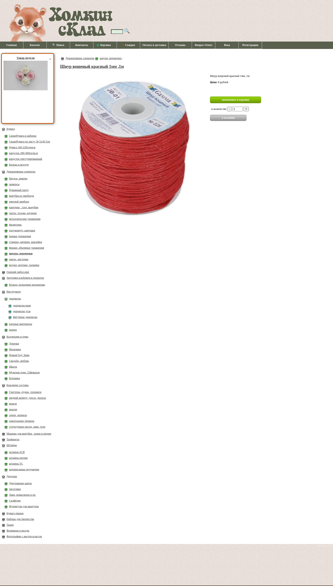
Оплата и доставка (154, 45)
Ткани (10, 524)
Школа (13, 366)
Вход (227, 45)
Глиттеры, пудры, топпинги (25, 392)
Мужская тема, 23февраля (24, 372)
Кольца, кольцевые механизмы (27, 284)
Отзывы (180, 45)
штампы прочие (18, 457)
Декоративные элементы (20, 171)
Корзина (104, 45)
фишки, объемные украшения (26, 247)
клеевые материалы (20, 324)
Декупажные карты (20, 483)
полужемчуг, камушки (22, 230)
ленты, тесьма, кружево (23, 213)
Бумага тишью (15, 513)
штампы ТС (16, 463)
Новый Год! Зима (19, 355)
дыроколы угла (22, 311)
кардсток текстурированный (25, 158)
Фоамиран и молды (17, 530)
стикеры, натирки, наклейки (25, 242)
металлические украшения (24, 219)
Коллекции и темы (17, 336)
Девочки (14, 343)
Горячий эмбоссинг (17, 272)
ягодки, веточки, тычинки (24, 265)
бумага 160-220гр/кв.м (22, 147)
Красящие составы (17, 385)
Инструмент (13, 291)
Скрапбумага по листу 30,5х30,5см (29, 141)
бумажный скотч (18, 190)
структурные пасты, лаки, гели (27, 426)
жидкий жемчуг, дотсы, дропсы (27, 397)
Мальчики (15, 349)
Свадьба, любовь (19, 360)
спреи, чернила (18, 415)
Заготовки (15, 489)
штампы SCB (17, 452)
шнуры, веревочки (21, 253)
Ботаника (14, 378)
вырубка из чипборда (21, 195)
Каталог (35, 45)
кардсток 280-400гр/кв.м (23, 153)
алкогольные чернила (21, 421)
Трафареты (12, 439)
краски (13, 409)
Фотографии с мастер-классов (24, 536)
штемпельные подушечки (24, 469)
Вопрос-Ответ (203, 45)
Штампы (11, 445)
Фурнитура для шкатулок (24, 506)
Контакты (81, 45)
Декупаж (11, 476)
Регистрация (250, 45)
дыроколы (15, 298)
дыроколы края (22, 305)
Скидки (128, 45)
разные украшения (20, 236)
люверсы (14, 184)
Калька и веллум (18, 164)
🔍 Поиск (58, 45)
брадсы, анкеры (18, 178)
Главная (11, 45)
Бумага (10, 128)
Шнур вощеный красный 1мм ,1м (92, 66)
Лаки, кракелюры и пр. (22, 494)
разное (13, 329)
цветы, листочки (18, 259)
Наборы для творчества (20, 519)
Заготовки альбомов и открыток (25, 277)
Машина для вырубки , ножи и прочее (28, 433)
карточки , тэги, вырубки (23, 207)
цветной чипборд (19, 201)
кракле (13, 403)
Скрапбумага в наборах (23, 135)
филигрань (15, 224)
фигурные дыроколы (25, 317)
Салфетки (15, 500)
